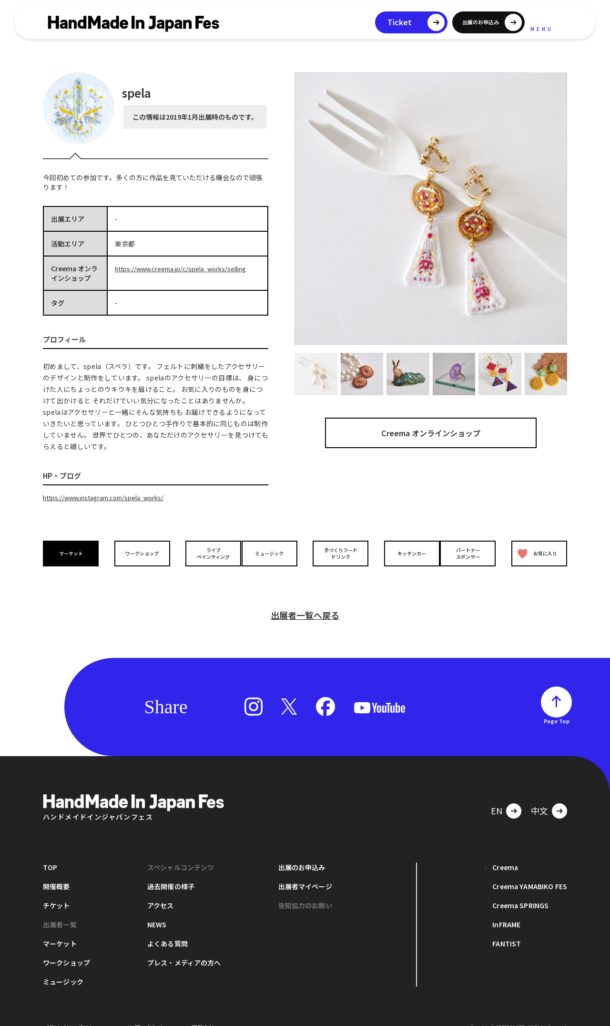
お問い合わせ (146, 1011)
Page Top (556, 705)
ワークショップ (140, 553)
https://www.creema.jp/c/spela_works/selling (187, 268)
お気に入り (535, 552)
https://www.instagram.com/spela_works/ (110, 497)
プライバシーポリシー (71, 1011)
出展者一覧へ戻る (305, 599)
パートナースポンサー (470, 552)
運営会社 (203, 1011)
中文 (539, 795)
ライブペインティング (205, 552)
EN (496, 795)
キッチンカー (404, 553)
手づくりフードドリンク (338, 552)
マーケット (73, 553)
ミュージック (272, 553)
